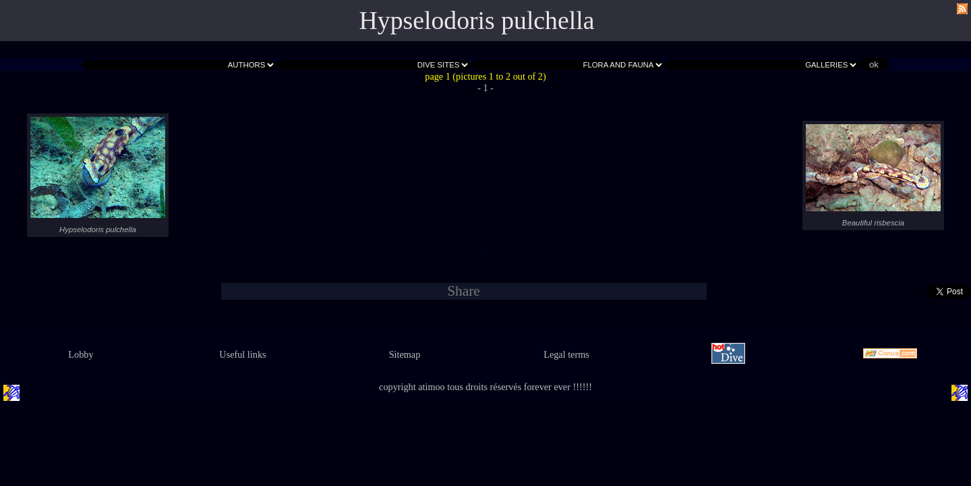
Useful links (242, 354)
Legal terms (566, 354)
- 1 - (485, 87)
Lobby (80, 354)
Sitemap (405, 354)
